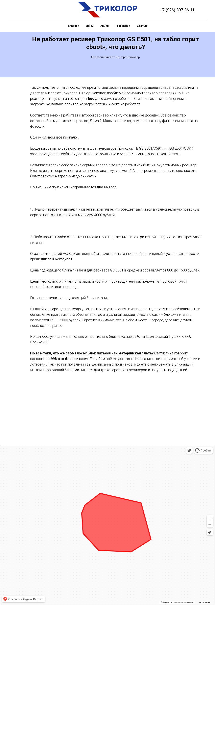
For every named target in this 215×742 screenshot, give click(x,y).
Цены (90, 25)
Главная (73, 25)
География (122, 25)
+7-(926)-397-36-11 (177, 10)
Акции (104, 25)
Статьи (142, 25)
